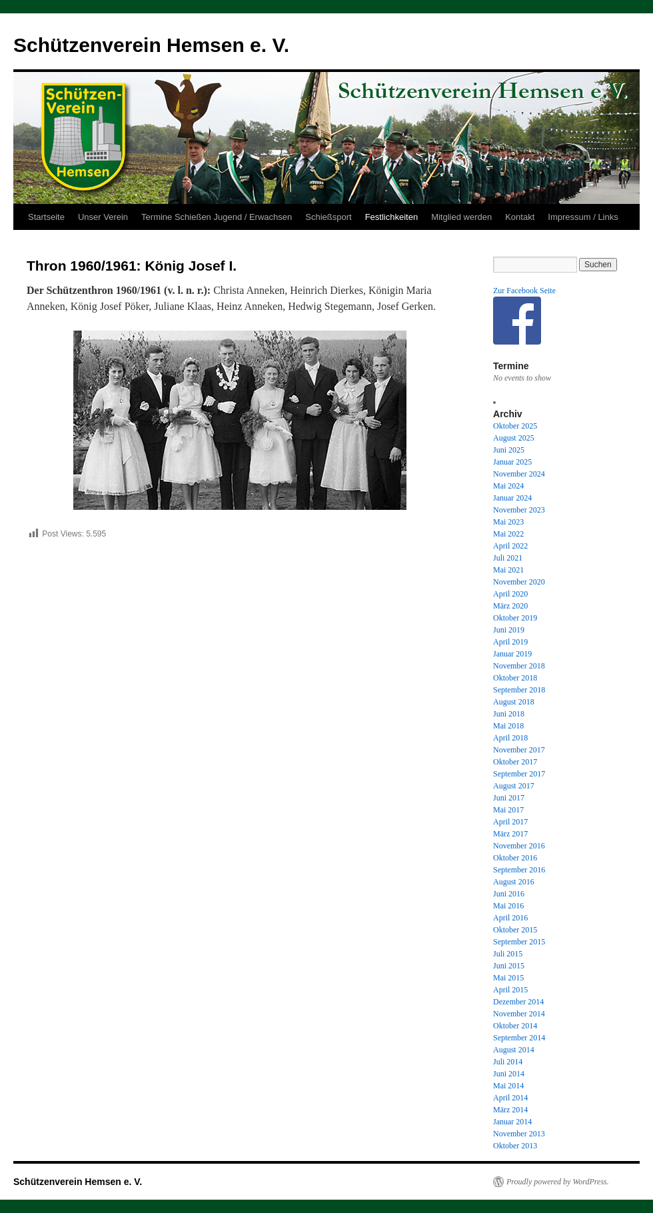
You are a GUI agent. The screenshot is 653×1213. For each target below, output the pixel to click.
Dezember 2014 (518, 1001)
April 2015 (510, 989)
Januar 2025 (512, 462)
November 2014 (519, 1013)
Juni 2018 (508, 713)
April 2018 (510, 737)
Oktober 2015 (515, 929)
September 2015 (519, 941)
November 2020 (519, 582)
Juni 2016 (508, 893)
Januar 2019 (512, 653)
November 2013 (519, 1133)
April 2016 (510, 917)
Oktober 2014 (515, 1025)
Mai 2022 (508, 534)
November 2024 (519, 474)
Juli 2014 (507, 1061)
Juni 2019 (508, 629)
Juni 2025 (508, 450)
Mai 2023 (508, 522)
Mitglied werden (461, 217)
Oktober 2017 (515, 761)
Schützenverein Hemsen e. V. (151, 45)
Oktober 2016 (515, 857)
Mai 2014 (508, 1085)
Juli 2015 (507, 953)
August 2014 (513, 1049)
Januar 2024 (512, 498)
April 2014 (510, 1097)
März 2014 (510, 1109)
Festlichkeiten (391, 217)
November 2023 (519, 510)
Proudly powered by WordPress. (557, 1181)
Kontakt (519, 217)
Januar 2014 (512, 1121)
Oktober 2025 (515, 426)
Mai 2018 (508, 725)
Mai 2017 (508, 809)
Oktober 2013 (515, 1145)
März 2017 (510, 833)
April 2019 (510, 641)
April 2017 (510, 821)
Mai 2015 (508, 977)
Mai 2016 (508, 905)
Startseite (46, 217)
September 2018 (519, 689)
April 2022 (510, 546)
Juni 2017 (508, 797)
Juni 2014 (508, 1073)
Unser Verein (103, 217)
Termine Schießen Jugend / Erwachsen (216, 217)
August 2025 (513, 438)
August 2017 (513, 785)
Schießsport (328, 217)
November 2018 (519, 665)
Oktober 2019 (515, 617)
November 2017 (519, 749)
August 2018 (513, 701)
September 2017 (519, 773)
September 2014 (519, 1037)
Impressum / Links (583, 217)
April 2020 (510, 594)
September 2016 (519, 869)
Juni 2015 (508, 965)
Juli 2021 (507, 558)
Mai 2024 (508, 486)
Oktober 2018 (515, 677)
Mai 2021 (508, 570)
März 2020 (510, 605)
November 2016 (519, 845)
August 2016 (513, 881)
